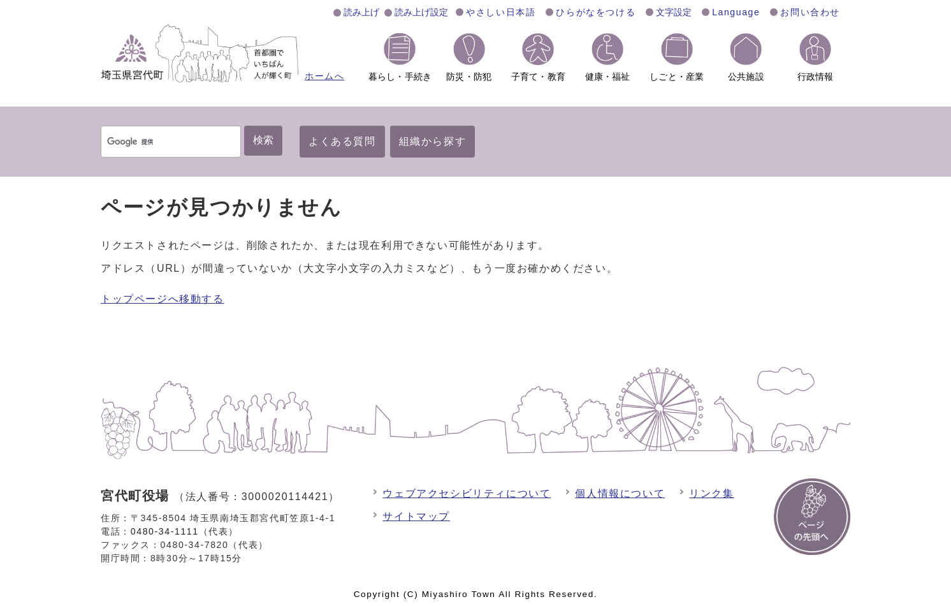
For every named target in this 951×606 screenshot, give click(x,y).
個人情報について (620, 493)
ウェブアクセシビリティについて (466, 493)
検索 (263, 140)
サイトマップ (416, 516)
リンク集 (711, 493)
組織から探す (433, 141)
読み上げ (361, 12)
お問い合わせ (810, 12)
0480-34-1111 (165, 531)
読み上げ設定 (421, 12)
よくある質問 (342, 141)
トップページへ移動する (162, 298)
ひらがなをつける (595, 12)
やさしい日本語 (500, 12)
